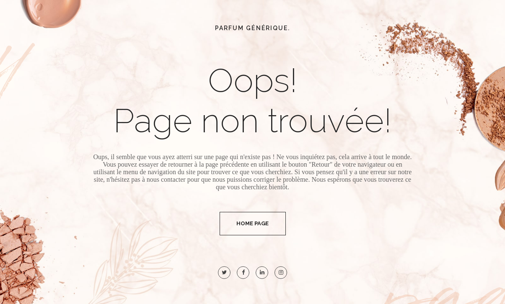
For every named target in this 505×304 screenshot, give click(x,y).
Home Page (252, 223)
